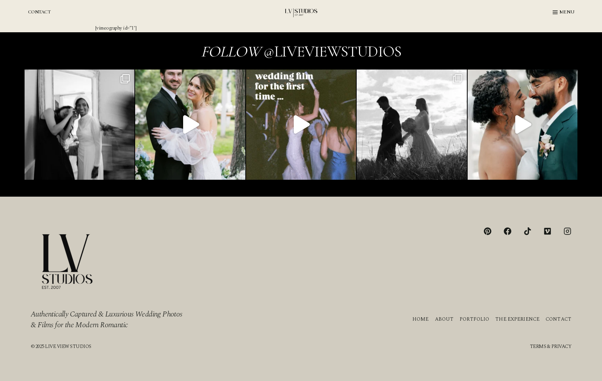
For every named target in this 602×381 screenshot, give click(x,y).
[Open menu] (563, 12)
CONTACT (39, 12)
